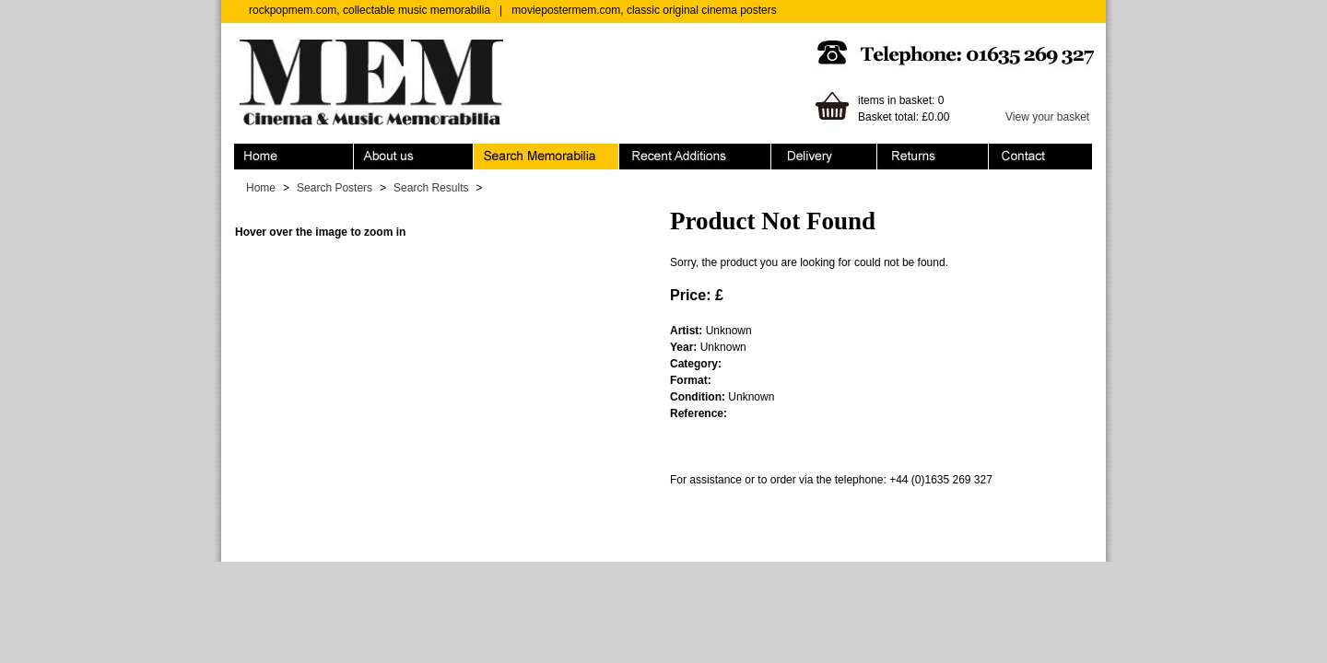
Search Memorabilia (546, 156)
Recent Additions (695, 156)
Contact (1040, 156)
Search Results (430, 187)
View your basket (1047, 116)
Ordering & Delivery (824, 156)
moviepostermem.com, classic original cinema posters (643, 10)
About (414, 156)
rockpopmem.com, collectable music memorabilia (369, 10)
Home (294, 156)
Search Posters (334, 187)
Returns (933, 156)
